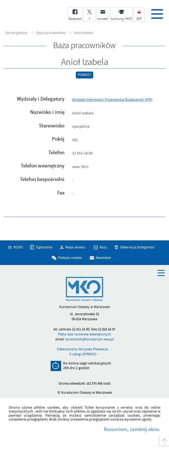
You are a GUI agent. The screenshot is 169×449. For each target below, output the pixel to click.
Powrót (85, 75)
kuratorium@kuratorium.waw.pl (89, 339)
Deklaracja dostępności (137, 247)
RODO (18, 247)
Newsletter (103, 257)
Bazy (103, 247)
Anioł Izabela (83, 33)
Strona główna (16, 33)
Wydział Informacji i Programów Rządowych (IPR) (112, 99)
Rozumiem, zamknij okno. (132, 429)
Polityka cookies (70, 257)
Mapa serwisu (75, 247)
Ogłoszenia (44, 247)
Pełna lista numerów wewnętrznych (84, 334)
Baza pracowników (51, 33)
